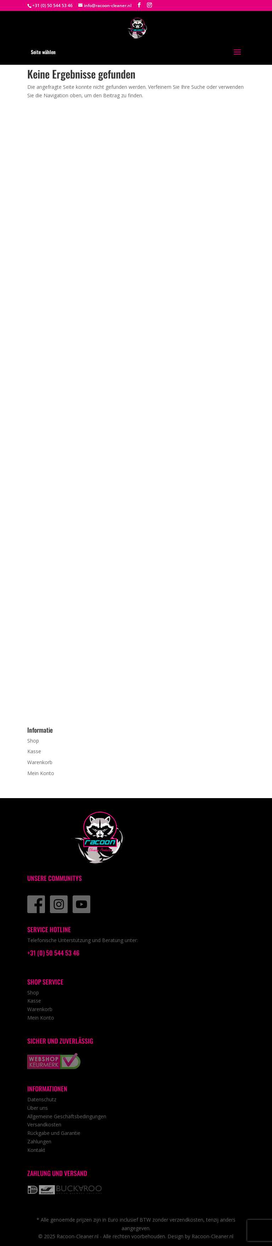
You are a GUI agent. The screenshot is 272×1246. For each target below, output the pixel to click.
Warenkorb (39, 762)
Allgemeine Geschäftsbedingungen (66, 1116)
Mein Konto (40, 773)
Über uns (37, 1107)
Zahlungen (39, 1141)
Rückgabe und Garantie (53, 1133)
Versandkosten (44, 1124)
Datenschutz (41, 1099)
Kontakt (36, 1150)
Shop (33, 740)
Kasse (34, 751)
